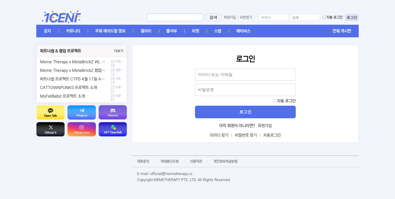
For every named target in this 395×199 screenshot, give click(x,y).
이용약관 (196, 161)
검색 (213, 17)
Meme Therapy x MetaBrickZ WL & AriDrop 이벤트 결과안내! (93, 62)
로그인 (352, 17)
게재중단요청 (169, 161)
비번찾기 (246, 17)
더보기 (118, 51)
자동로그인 (272, 135)
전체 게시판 (342, 31)
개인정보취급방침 (225, 161)
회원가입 (230, 17)
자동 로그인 (334, 17)
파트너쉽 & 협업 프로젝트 (60, 51)
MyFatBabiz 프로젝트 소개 (62, 96)
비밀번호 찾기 (246, 135)
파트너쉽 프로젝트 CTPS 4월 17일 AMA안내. (78, 79)
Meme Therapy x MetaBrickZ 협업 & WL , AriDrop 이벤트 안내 (94, 70)
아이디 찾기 (219, 135)
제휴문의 (143, 161)
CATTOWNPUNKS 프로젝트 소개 (68, 87)
